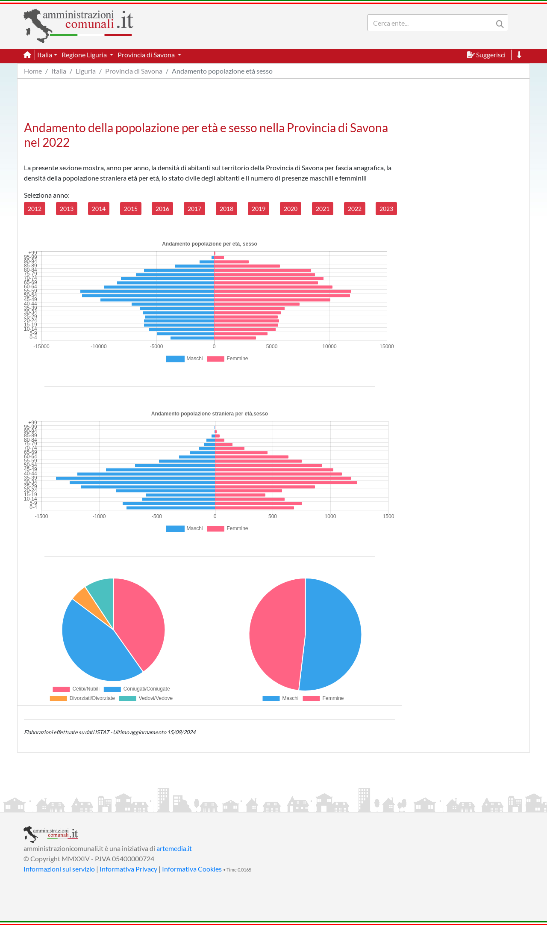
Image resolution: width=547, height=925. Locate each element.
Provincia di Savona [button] (147, 54)
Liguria (86, 71)
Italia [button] (44, 54)
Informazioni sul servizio (59, 869)
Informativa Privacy (128, 869)
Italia (58, 71)
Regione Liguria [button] (85, 54)
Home (33, 71)
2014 (99, 208)
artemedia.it (174, 848)
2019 (258, 208)
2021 (322, 208)
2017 (194, 208)
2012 (34, 208)
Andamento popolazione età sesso (222, 71)
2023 (386, 208)
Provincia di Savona (133, 71)
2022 (355, 208)
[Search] (432, 23)
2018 (226, 208)
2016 (162, 208)
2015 (131, 208)
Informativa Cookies (192, 869)
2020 (290, 208)
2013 (67, 208)
